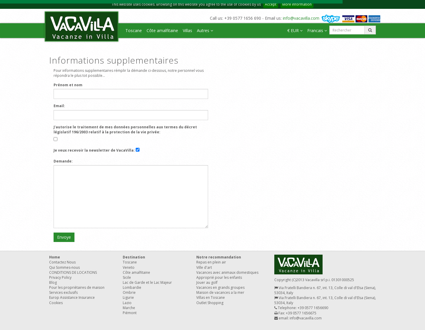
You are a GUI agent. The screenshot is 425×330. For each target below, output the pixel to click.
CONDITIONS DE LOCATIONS (73, 272)
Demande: (63, 161)
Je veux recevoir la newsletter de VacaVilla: (94, 150)
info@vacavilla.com (301, 18)
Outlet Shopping (209, 302)
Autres (205, 30)
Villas (187, 30)
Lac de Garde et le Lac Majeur (147, 282)
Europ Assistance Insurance (72, 297)
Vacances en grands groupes (220, 287)
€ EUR (295, 30)
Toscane (133, 30)
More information (297, 4)
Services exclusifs (63, 292)
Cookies (56, 302)
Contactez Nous (62, 262)
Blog (53, 282)
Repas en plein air (211, 262)
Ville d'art (204, 267)
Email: (59, 105)
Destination (134, 257)
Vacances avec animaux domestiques (227, 272)
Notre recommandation (218, 257)
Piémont (130, 312)
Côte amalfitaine (162, 30)
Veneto (129, 267)
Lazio (127, 302)
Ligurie (128, 297)
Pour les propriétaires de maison (76, 287)
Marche (129, 307)
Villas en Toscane (210, 297)
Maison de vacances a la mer (220, 292)
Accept (270, 4)
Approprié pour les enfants (219, 277)
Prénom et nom (68, 84)
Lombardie (132, 287)
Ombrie (129, 292)
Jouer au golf (207, 282)
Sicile (127, 277)
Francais (317, 30)
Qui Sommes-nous (64, 267)
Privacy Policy (60, 277)
